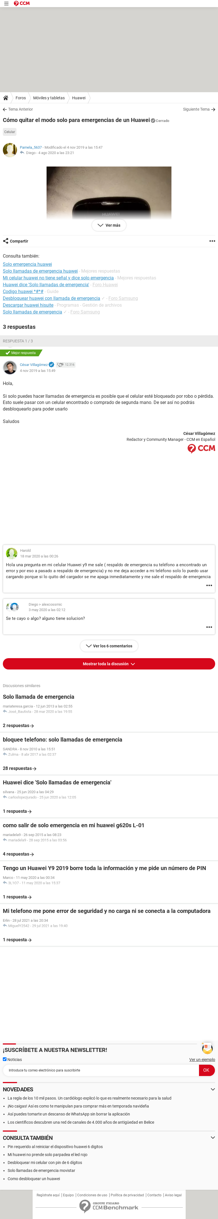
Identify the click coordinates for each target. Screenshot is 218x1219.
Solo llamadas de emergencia (32, 312)
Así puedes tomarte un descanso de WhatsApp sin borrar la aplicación (69, 1114)
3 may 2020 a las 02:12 (47, 610)
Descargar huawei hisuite (28, 305)
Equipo (68, 1195)
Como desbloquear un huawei (34, 1178)
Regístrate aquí (48, 1195)
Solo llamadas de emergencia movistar (41, 1170)
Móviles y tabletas (49, 98)
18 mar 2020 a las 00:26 (39, 556)
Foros (21, 98)
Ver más (112, 225)
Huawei (78, 98)
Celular (9, 132)
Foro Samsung (123, 298)
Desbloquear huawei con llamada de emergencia (51, 298)
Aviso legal (173, 1195)
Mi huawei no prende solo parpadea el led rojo (47, 1154)
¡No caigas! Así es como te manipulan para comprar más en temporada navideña (78, 1106)
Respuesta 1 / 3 (18, 341)
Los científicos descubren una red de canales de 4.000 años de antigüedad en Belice (81, 1122)
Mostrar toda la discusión (106, 664)
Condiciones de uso (92, 1195)
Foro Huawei (105, 284)
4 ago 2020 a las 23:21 (56, 153)
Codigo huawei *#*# (23, 291)
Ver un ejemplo (202, 1059)
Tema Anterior (20, 109)
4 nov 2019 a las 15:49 (37, 371)
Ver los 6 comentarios (112, 646)
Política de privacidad (127, 1195)
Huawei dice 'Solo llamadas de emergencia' (46, 284)
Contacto (154, 1195)
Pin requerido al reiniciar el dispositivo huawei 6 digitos (55, 1146)
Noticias (12, 1059)
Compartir (19, 241)
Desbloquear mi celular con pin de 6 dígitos (45, 1162)
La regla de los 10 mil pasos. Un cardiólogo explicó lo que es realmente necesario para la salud (89, 1098)
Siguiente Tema (196, 109)
